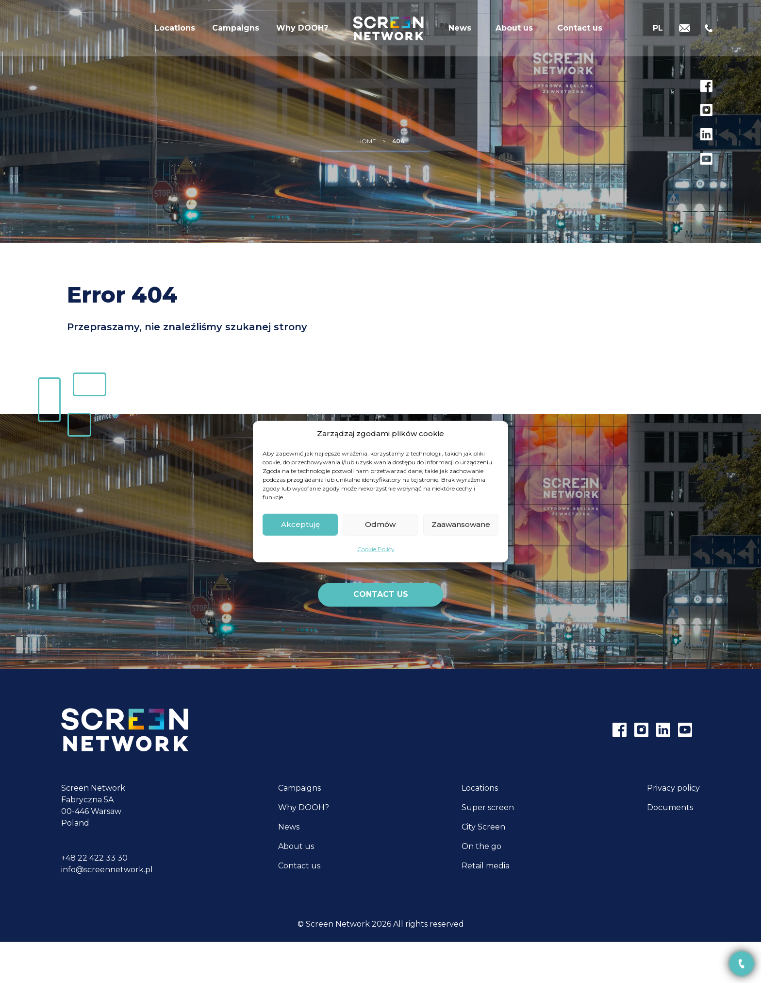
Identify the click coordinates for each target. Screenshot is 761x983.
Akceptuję (300, 524)
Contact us (579, 31)
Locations (174, 31)
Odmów (380, 524)
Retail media (486, 865)
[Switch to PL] (657, 30)
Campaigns (235, 31)
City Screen (483, 826)
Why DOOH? (302, 31)
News (459, 31)
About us (514, 31)
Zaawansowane (460, 524)
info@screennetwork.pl (107, 869)
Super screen (488, 807)
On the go (481, 846)
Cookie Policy (376, 548)
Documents (670, 807)
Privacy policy (673, 788)
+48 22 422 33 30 (94, 858)
